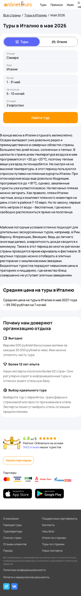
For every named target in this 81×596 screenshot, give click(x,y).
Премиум (56, 5)
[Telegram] (6, 586)
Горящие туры (12, 525)
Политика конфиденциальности (24, 570)
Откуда (11, 53)
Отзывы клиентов (15, 544)
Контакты (48, 525)
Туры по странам (53, 544)
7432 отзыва (31, 447)
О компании (11, 518)
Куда (9, 65)
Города (8, 550)
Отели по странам (54, 538)
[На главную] (18, 4)
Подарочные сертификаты (59, 518)
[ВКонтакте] (14, 586)
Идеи (70, 5)
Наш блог (48, 531)
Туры (43, 5)
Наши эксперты (52, 550)
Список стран (12, 538)
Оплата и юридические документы (26, 577)
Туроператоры (12, 531)
